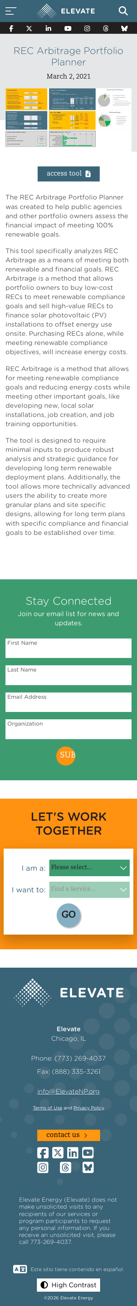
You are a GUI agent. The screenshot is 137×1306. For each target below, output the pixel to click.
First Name (22, 643)
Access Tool (69, 173)
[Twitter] (29, 28)
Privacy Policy (88, 1108)
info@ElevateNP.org (68, 1091)
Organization (25, 723)
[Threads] (105, 28)
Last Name (22, 669)
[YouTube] (68, 28)
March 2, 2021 (69, 77)
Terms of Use (47, 1108)
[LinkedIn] (48, 28)
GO (68, 915)
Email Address (26, 697)
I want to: (29, 889)
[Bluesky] (124, 28)
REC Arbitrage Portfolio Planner (68, 56)
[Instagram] (87, 28)
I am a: (34, 868)
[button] (68, 1284)
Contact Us (63, 1135)
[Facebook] (11, 28)
